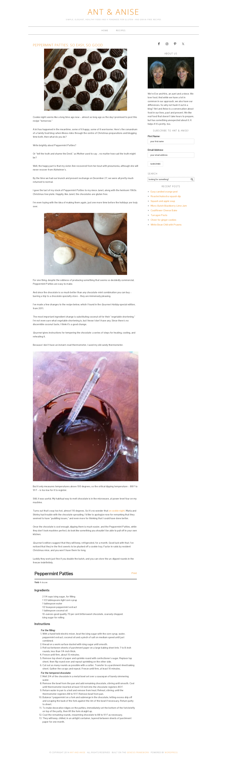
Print (134, 573)
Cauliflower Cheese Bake (164, 210)
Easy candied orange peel (164, 191)
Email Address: (155, 149)
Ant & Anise (113, 12)
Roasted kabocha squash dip (166, 196)
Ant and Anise (77, 752)
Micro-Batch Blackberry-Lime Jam (169, 205)
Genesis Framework (138, 752)
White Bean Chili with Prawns (166, 224)
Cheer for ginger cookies (163, 219)
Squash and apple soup (163, 201)
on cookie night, (117, 510)
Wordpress (171, 752)
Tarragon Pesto (159, 215)
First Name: (154, 136)
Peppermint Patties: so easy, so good (68, 45)
